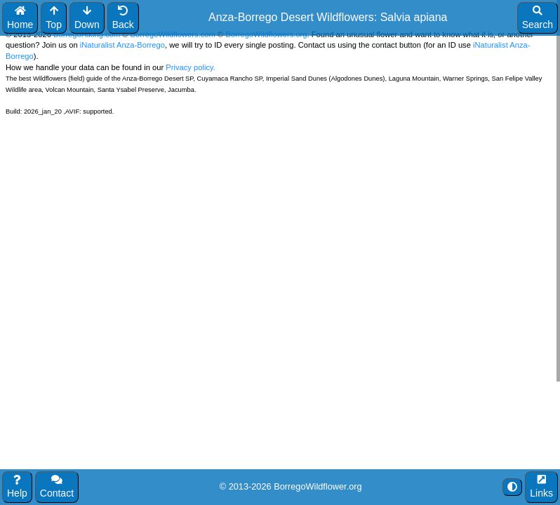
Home (20, 18)
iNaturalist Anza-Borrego (122, 45)
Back (123, 18)
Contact (57, 487)
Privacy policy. (189, 67)
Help (17, 487)
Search (537, 18)
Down (87, 18)
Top (54, 18)
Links (541, 487)
